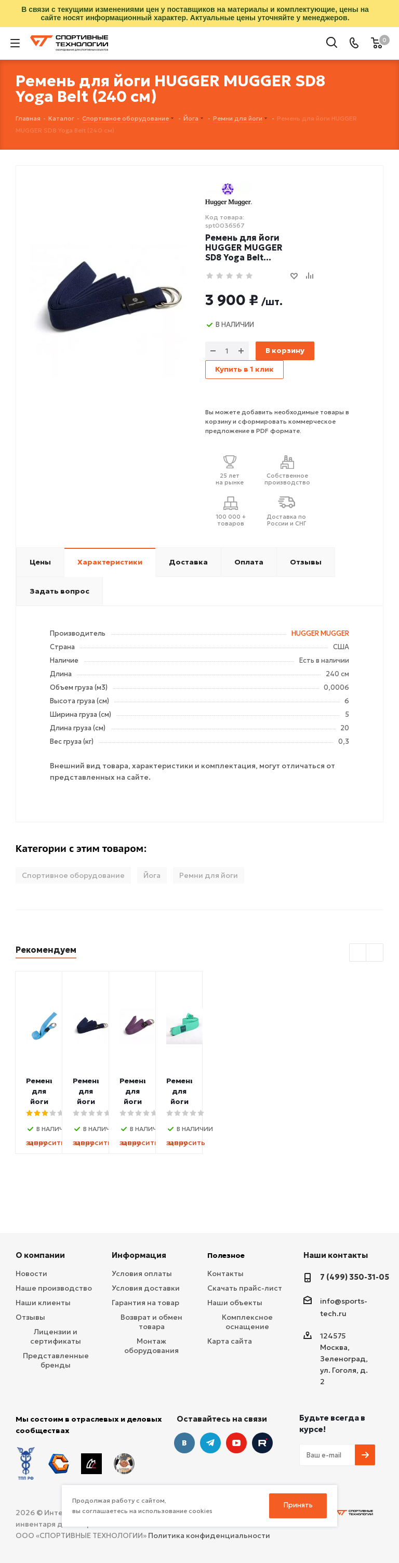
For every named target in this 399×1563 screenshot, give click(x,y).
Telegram (210, 1443)
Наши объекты (234, 1302)
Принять (298, 1505)
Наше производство (54, 1288)
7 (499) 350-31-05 (354, 1277)
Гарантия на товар (145, 1302)
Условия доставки (146, 1288)
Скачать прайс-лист (244, 1288)
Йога (152, 875)
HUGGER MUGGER (320, 633)
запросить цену (75, 1142)
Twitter (262, 1443)
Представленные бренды (56, 1360)
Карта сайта (229, 1341)
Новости (31, 1273)
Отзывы (30, 1317)
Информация (139, 1255)
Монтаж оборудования (151, 1345)
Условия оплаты (142, 1273)
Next (374, 953)
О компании (40, 1255)
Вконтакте (184, 1443)
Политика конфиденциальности (209, 1535)
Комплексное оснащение (247, 1321)
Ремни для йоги (208, 875)
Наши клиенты (43, 1302)
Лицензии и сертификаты (55, 1336)
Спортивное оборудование (73, 875)
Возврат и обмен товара (151, 1321)
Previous (358, 953)
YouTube (236, 1443)
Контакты (225, 1273)
